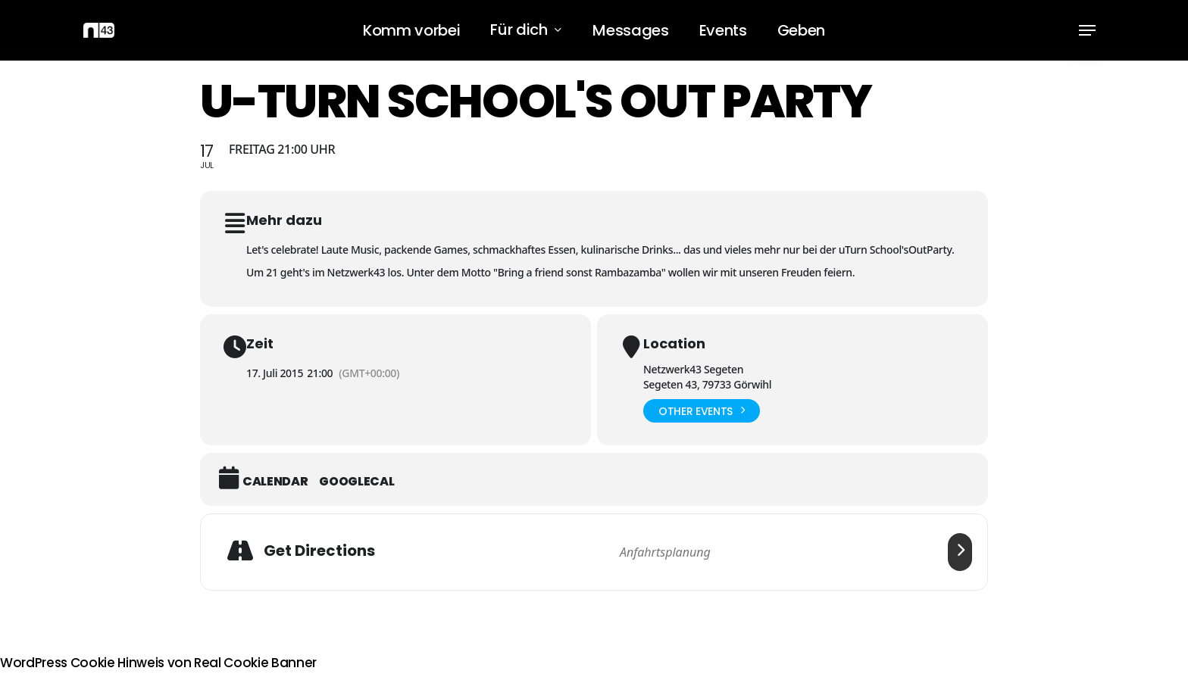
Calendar (275, 481)
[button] (1087, 31)
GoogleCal (356, 481)
